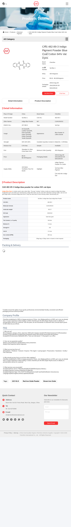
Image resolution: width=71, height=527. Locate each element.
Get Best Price (48, 93)
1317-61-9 (15, 381)
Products (12, 32)
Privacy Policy (8, 433)
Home (6, 32)
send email (51, 423)
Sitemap (15, 433)
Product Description (43, 101)
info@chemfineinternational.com (15, 415)
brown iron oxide (49, 381)
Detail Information (15, 101)
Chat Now (62, 93)
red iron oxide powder (31, 381)
